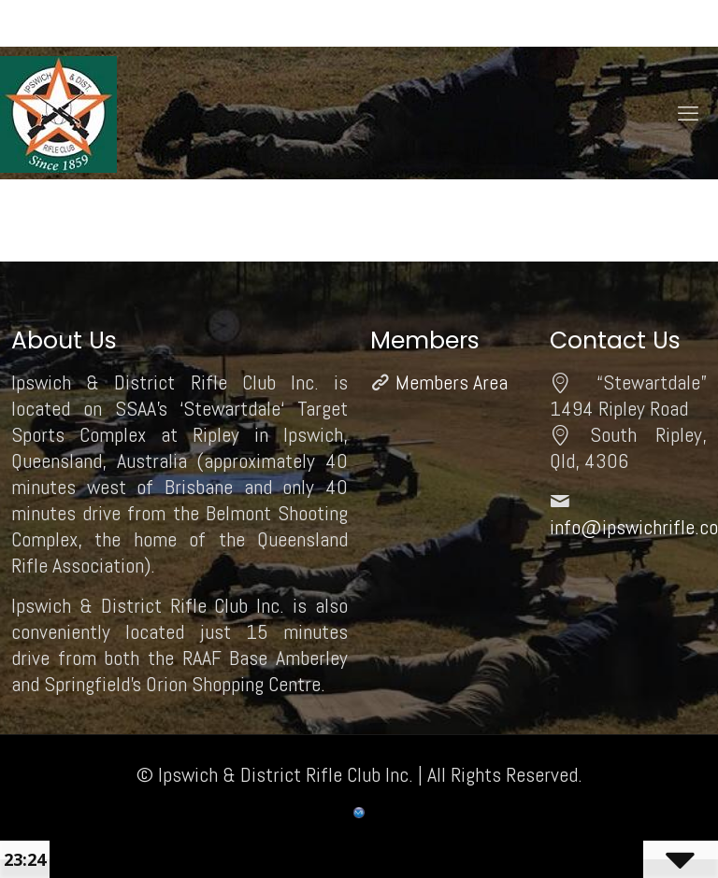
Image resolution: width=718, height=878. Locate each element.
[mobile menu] (688, 113)
